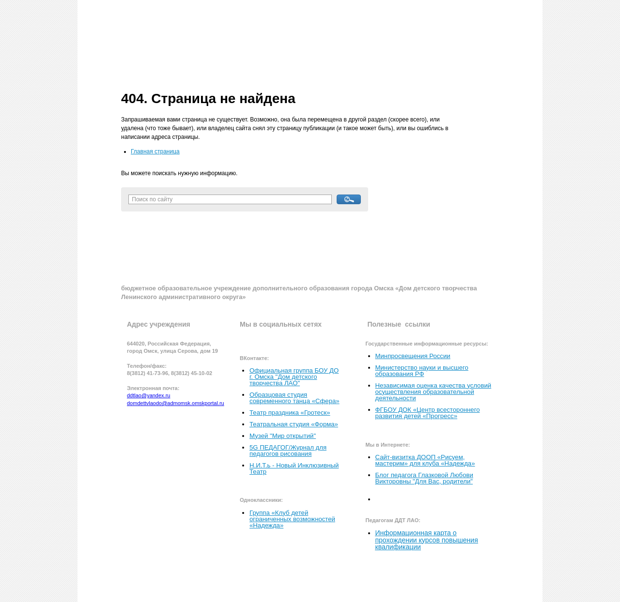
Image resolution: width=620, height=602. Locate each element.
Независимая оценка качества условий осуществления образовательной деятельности (433, 392)
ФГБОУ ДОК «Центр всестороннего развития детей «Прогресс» (427, 413)
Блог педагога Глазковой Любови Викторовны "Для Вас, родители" (424, 478)
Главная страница (155, 151)
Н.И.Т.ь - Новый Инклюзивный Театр (294, 468)
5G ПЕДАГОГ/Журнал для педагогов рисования (287, 450)
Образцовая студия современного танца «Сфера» (294, 398)
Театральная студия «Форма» (293, 424)
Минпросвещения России (412, 356)
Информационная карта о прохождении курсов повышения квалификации (426, 539)
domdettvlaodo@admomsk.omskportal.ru (175, 403)
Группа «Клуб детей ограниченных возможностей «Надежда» (292, 519)
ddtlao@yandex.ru (148, 395)
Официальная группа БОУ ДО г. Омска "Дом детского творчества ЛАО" (294, 377)
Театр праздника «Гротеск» (289, 412)
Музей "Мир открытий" (282, 435)
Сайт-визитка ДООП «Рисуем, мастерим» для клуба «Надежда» (425, 460)
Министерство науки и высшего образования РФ (421, 370)
